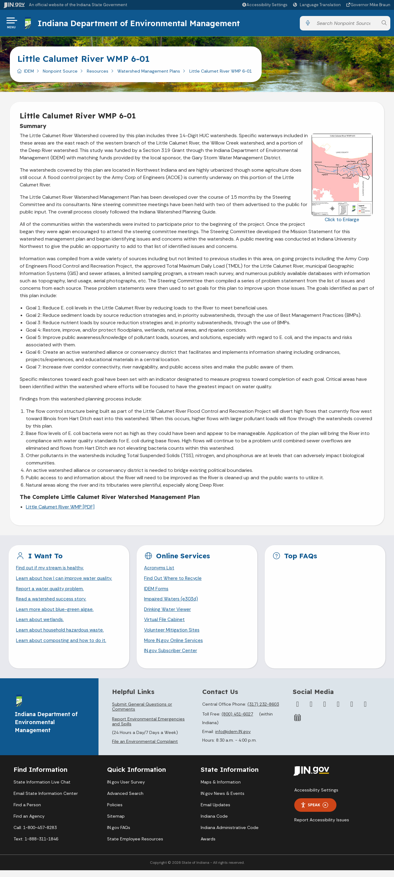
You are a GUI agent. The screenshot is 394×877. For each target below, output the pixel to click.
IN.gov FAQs (118, 834)
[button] (264, 5)
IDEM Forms (157, 592)
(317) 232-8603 (263, 711)
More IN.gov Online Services (174, 647)
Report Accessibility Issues (321, 826)
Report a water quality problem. (51, 592)
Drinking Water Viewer (168, 614)
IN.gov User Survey (126, 788)
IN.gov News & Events (222, 800)
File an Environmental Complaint (145, 748)
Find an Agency (29, 823)
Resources (97, 73)
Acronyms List (160, 571)
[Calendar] (298, 724)
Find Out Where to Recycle (174, 582)
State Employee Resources (135, 845)
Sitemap (116, 823)
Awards (208, 845)
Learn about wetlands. (41, 625)
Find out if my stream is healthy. (51, 571)
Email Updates (215, 811)
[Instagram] (325, 711)
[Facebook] (298, 711)
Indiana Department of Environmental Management (139, 24)
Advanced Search (125, 800)
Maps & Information (221, 788)
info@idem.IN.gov (233, 738)
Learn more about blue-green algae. (56, 614)
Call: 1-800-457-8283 (35, 834)
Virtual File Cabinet (165, 625)
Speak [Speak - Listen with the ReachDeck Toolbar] (314, 812)
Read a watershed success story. (53, 603)
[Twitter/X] (311, 711)
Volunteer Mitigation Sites (173, 635)
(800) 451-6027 (237, 721)
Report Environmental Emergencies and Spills (148, 728)
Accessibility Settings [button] (316, 796)
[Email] (365, 711)
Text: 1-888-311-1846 (36, 845)
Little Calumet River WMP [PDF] (60, 509)
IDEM (29, 73)
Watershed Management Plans (148, 73)
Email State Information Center (46, 800)
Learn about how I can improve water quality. (66, 582)
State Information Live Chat (42, 788)
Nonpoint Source (60, 73)
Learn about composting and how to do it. (63, 647)
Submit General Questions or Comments (142, 713)
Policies (115, 811)
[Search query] (345, 24)
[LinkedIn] (352, 711)
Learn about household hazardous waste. (62, 635)
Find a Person (27, 811)
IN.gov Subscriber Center (171, 657)
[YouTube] (338, 711)
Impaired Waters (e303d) (172, 603)
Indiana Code (214, 823)
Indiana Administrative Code (230, 834)
